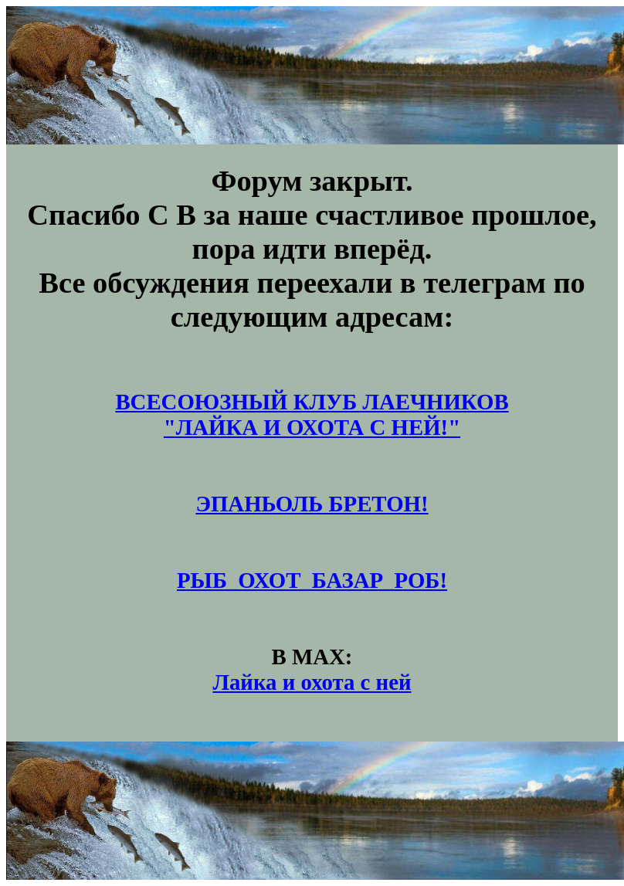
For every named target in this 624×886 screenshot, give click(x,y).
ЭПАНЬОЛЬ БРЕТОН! (311, 503)
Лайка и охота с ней (311, 682)
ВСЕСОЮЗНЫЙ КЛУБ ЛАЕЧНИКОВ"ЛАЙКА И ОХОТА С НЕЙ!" (311, 414)
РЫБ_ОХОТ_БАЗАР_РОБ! (312, 580)
